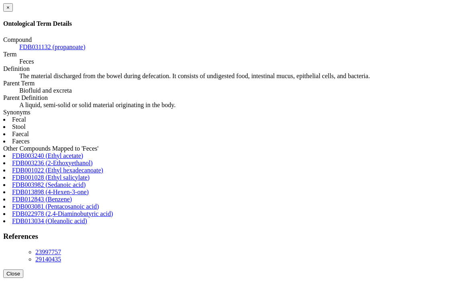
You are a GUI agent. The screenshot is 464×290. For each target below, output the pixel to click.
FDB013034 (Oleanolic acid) (49, 221)
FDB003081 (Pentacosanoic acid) (55, 206)
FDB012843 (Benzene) (42, 199)
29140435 (48, 259)
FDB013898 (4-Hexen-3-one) (50, 191)
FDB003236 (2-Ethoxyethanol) (52, 163)
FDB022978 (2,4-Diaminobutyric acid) (62, 213)
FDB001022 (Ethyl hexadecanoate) (57, 170)
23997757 (48, 252)
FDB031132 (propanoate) (52, 47)
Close (13, 274)
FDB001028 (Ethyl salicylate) (51, 177)
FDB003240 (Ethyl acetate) (47, 155)
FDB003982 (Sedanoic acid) (49, 184)
